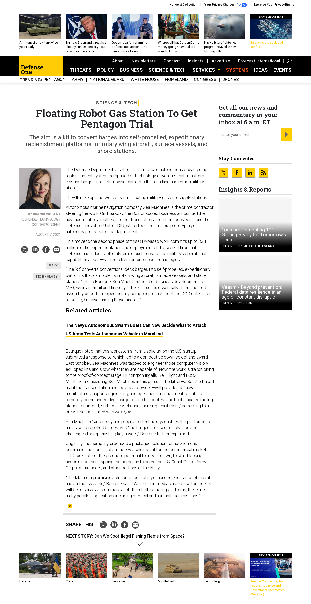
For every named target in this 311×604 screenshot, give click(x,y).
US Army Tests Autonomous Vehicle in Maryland (114, 333)
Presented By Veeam (237, 303)
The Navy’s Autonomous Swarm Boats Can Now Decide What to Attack (136, 325)
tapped (135, 363)
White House (145, 79)
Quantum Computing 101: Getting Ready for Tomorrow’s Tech (254, 234)
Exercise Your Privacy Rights (274, 4)
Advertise (221, 60)
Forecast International (259, 60)
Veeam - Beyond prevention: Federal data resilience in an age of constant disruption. (252, 292)
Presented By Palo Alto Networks (248, 246)
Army (78, 79)
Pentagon (54, 79)
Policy (105, 70)
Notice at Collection (183, 4)
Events (282, 70)
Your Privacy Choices (225, 5)
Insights (196, 60)
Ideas (261, 70)
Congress (205, 79)
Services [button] (204, 70)
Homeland (176, 79)
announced (187, 213)
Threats (81, 70)
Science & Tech (167, 70)
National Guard (107, 79)
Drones (230, 79)
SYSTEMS (237, 70)
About (118, 60)
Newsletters (144, 60)
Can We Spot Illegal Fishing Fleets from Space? (139, 536)
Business (131, 70)
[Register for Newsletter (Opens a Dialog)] (286, 134)
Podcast (172, 60)
